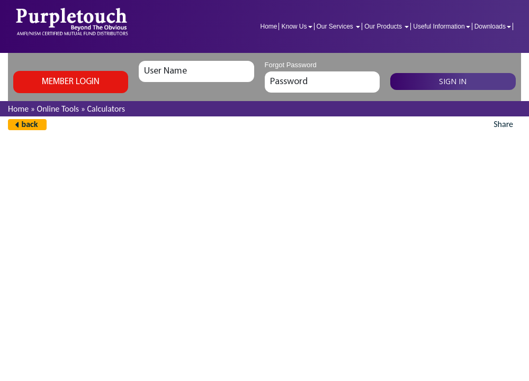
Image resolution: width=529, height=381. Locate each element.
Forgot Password (291, 65)
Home (268, 26)
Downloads (492, 26)
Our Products (386, 26)
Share (503, 124)
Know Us (296, 26)
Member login (71, 81)
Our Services (339, 26)
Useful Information (441, 26)
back (30, 124)
